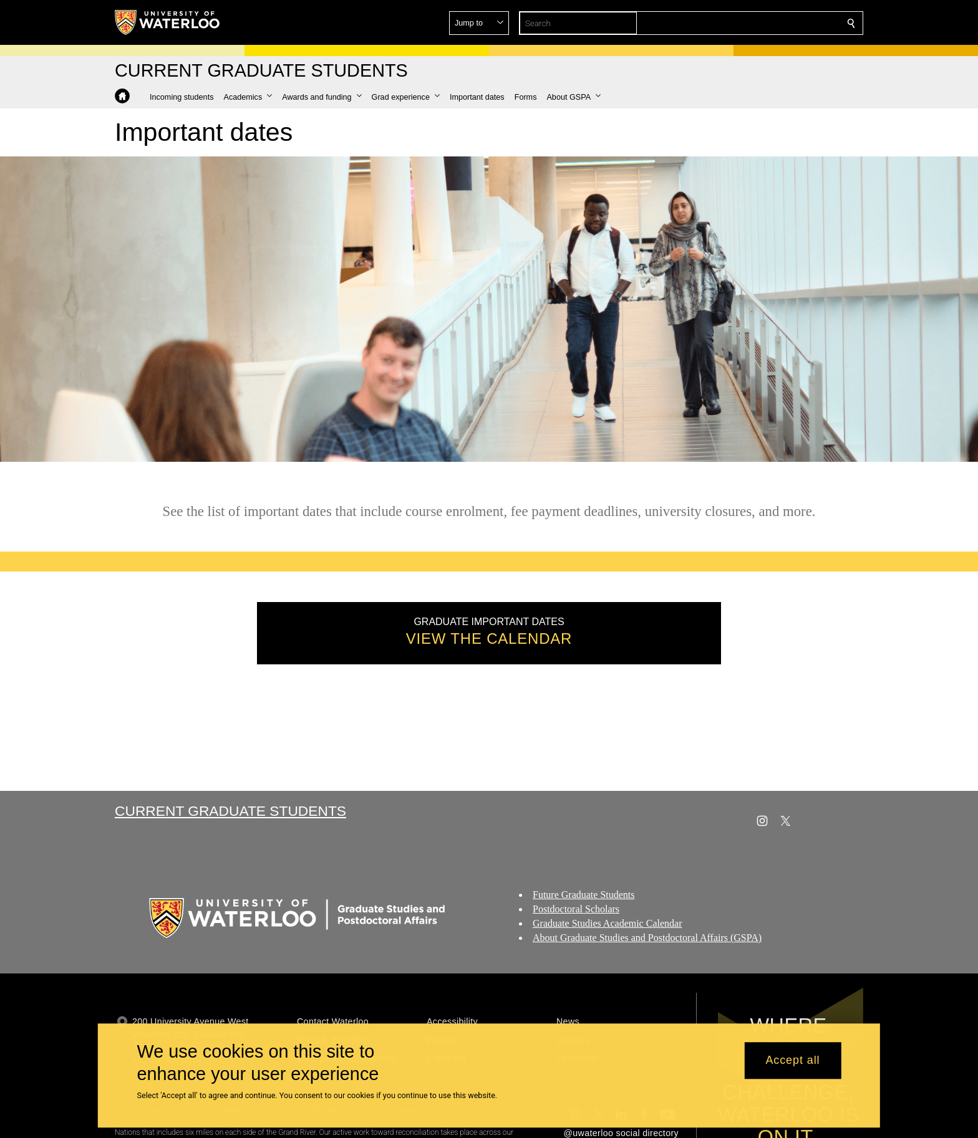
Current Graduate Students (230, 811)
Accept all (792, 1060)
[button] (761, 23)
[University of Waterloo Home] (168, 22)
